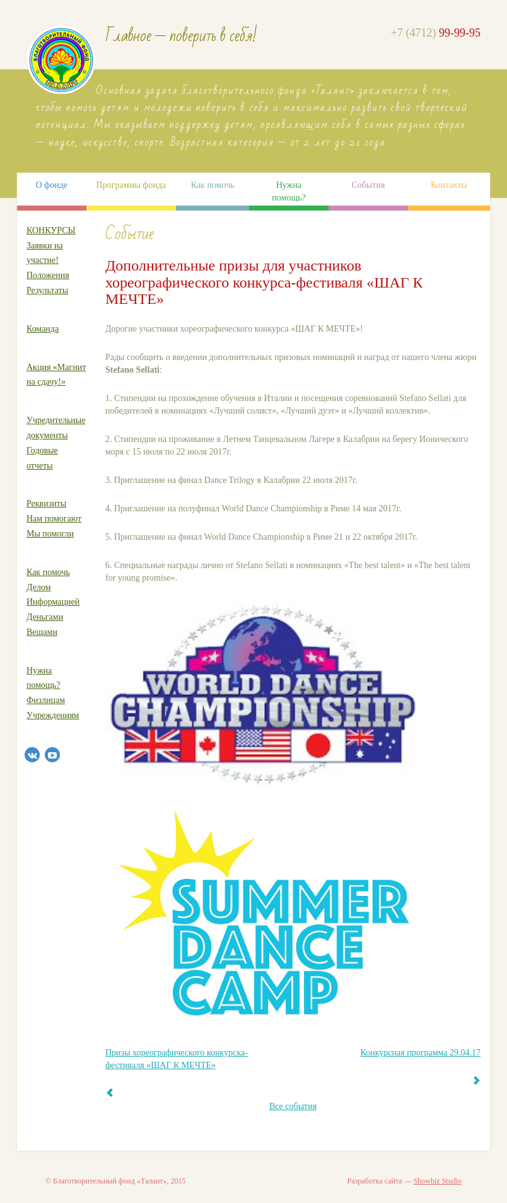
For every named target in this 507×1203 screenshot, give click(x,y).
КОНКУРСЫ (51, 230)
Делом (38, 587)
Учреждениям (52, 715)
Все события (293, 1106)
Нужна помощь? (288, 191)
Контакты (449, 185)
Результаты (47, 290)
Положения (47, 275)
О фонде (51, 185)
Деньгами (44, 617)
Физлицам (45, 700)
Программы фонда (131, 185)
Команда (42, 329)
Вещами (41, 632)
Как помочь (213, 185)
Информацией (52, 602)
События (368, 185)
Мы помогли (50, 533)
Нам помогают (53, 518)
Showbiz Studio (438, 1181)
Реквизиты (46, 503)
